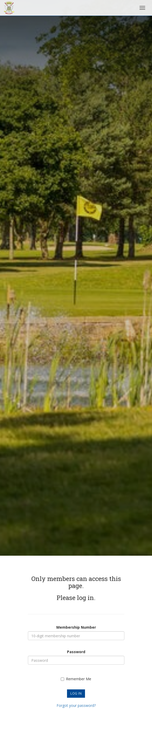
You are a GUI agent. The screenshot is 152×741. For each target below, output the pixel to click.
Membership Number (76, 627)
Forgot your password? (76, 705)
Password (76, 651)
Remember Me (76, 678)
